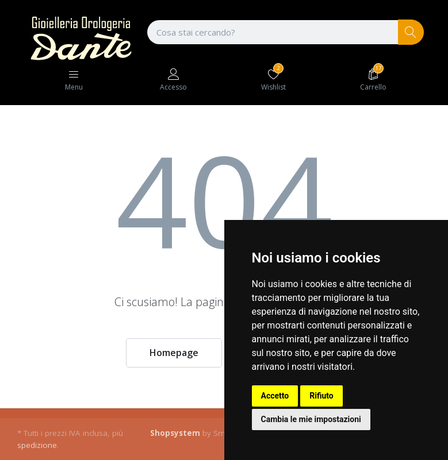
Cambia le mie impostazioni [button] (311, 419)
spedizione (37, 445)
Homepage (174, 352)
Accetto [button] (275, 395)
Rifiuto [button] (321, 395)
